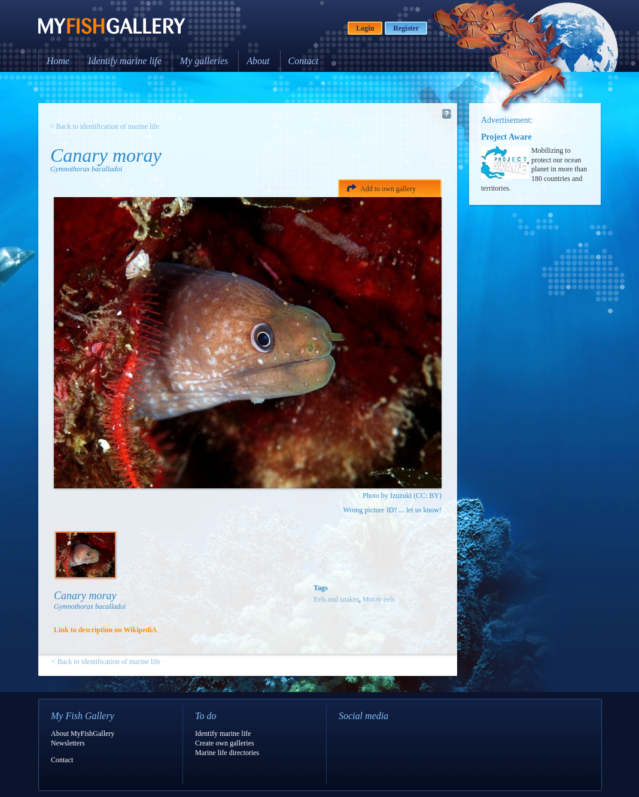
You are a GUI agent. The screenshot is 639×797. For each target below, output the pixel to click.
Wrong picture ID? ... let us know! (392, 510)
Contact (303, 61)
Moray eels (379, 599)
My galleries (204, 61)
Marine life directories (227, 752)
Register (406, 28)
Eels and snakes (336, 599)
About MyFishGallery (82, 733)
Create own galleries (224, 743)
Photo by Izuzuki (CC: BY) (402, 495)
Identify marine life (125, 61)
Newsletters (68, 743)
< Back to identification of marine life (104, 126)
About (258, 61)
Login (365, 28)
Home (58, 61)
